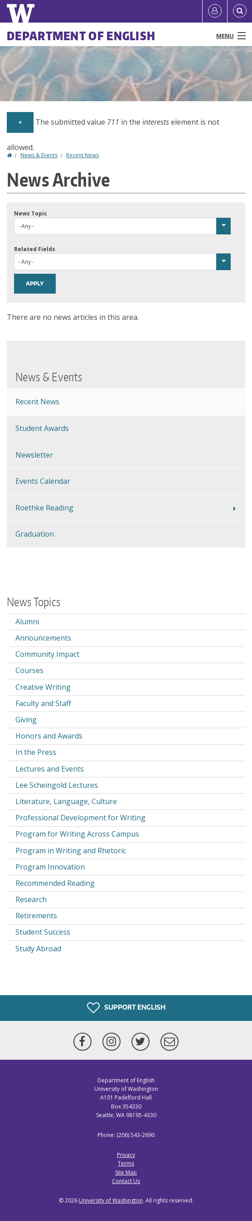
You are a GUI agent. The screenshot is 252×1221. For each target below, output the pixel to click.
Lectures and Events (49, 769)
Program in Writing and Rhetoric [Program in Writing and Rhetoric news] (70, 851)
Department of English (81, 36)
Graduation (34, 534)
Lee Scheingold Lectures (56, 785)
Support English (126, 1007)
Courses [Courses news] (29, 670)
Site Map (126, 1172)
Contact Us (126, 1181)
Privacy (126, 1155)
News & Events (39, 155)
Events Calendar (42, 481)
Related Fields (34, 249)
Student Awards (42, 428)
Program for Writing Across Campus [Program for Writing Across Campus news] (77, 834)
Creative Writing (43, 687)
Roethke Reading (44, 508)
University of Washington (111, 1200)
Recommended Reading (55, 883)
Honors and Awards (48, 736)
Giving (26, 720)
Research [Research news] (31, 899)
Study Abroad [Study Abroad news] (38, 949)
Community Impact (47, 654)
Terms (126, 1163)
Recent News (82, 155)
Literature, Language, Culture (66, 801)
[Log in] (215, 11)
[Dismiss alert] (20, 122)
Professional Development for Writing (80, 818)
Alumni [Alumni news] (27, 622)
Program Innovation (50, 867)
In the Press (35, 752)
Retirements (36, 916)
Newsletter (34, 455)
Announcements (43, 638)
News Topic (30, 213)
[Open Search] (240, 11)
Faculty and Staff (43, 703)
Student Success (42, 932)
